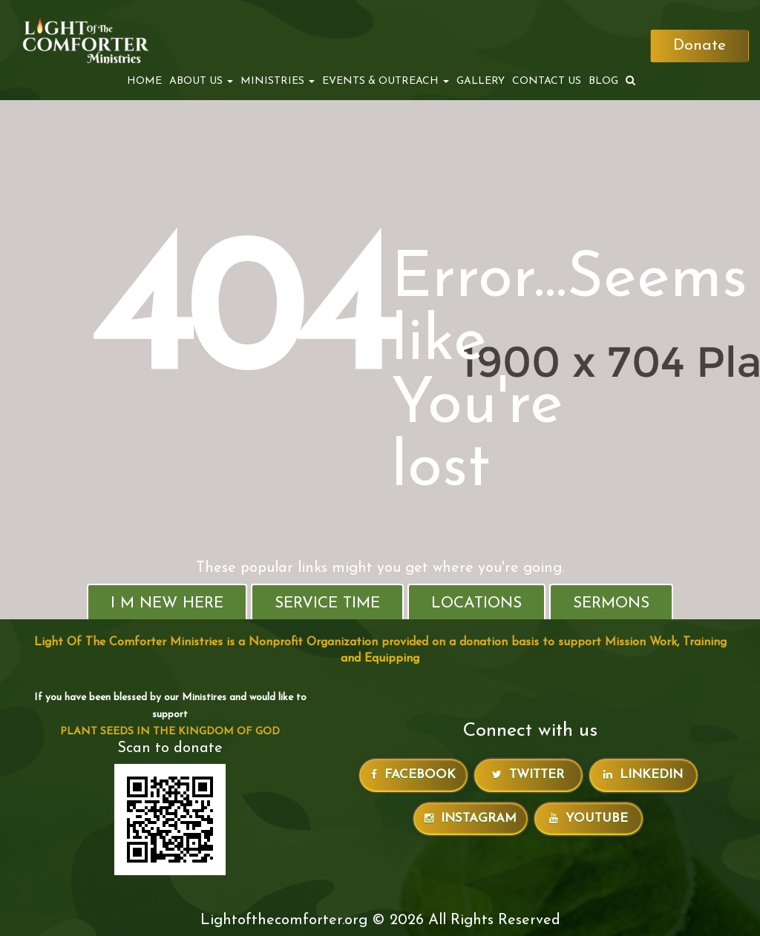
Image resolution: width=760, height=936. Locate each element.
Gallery (480, 81)
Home (144, 81)
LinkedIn (643, 774)
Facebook (413, 774)
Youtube (588, 818)
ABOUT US (201, 81)
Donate (699, 45)
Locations (476, 603)
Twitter (528, 774)
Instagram (471, 818)
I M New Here (167, 603)
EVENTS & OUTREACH (385, 81)
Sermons (611, 603)
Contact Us (546, 81)
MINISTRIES (277, 81)
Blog (603, 81)
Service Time (327, 603)
